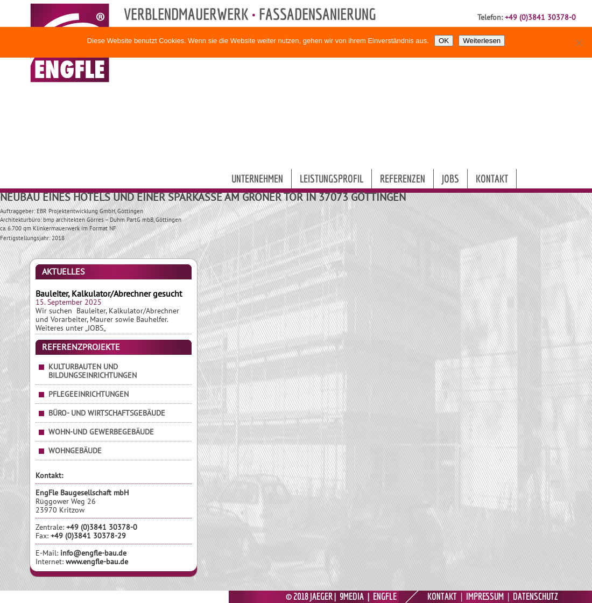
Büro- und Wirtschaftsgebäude (106, 413)
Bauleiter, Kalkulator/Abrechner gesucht (109, 293)
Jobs (450, 178)
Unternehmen (257, 178)
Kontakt (492, 178)
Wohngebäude (75, 450)
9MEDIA (352, 596)
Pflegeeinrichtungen (88, 394)
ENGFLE (385, 596)
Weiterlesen (482, 41)
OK (444, 41)
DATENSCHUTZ (535, 596)
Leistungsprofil (331, 178)
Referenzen (402, 178)
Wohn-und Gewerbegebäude (101, 432)
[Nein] (578, 42)
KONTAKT (442, 596)
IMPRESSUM (485, 596)
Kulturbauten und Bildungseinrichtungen (92, 371)
